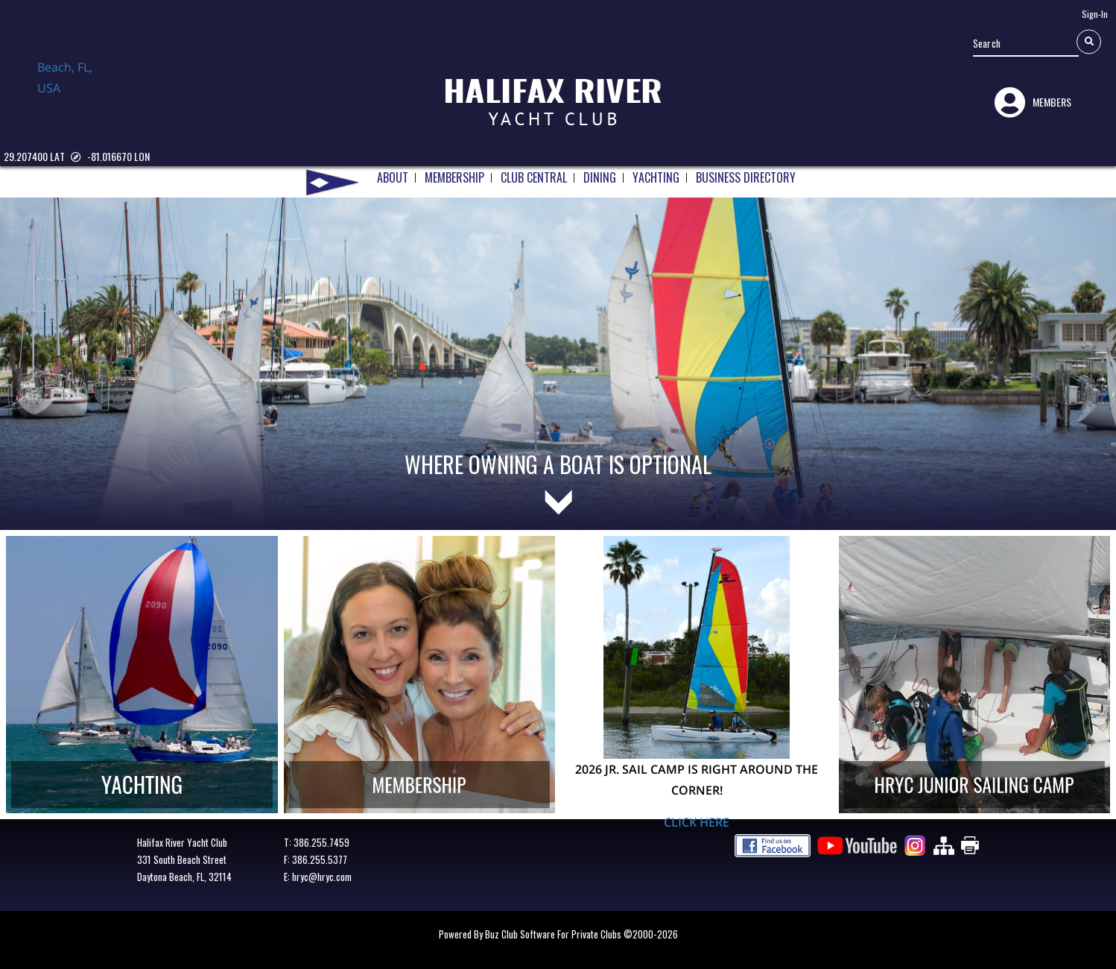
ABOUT (392, 175)
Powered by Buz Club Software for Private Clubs (531, 934)
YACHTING (655, 175)
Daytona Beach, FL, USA (74, 92)
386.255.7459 (321, 842)
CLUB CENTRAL (534, 175)
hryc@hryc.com (322, 876)
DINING (599, 175)
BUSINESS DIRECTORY (746, 175)
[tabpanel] (558, 343)
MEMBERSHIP (454, 175)
